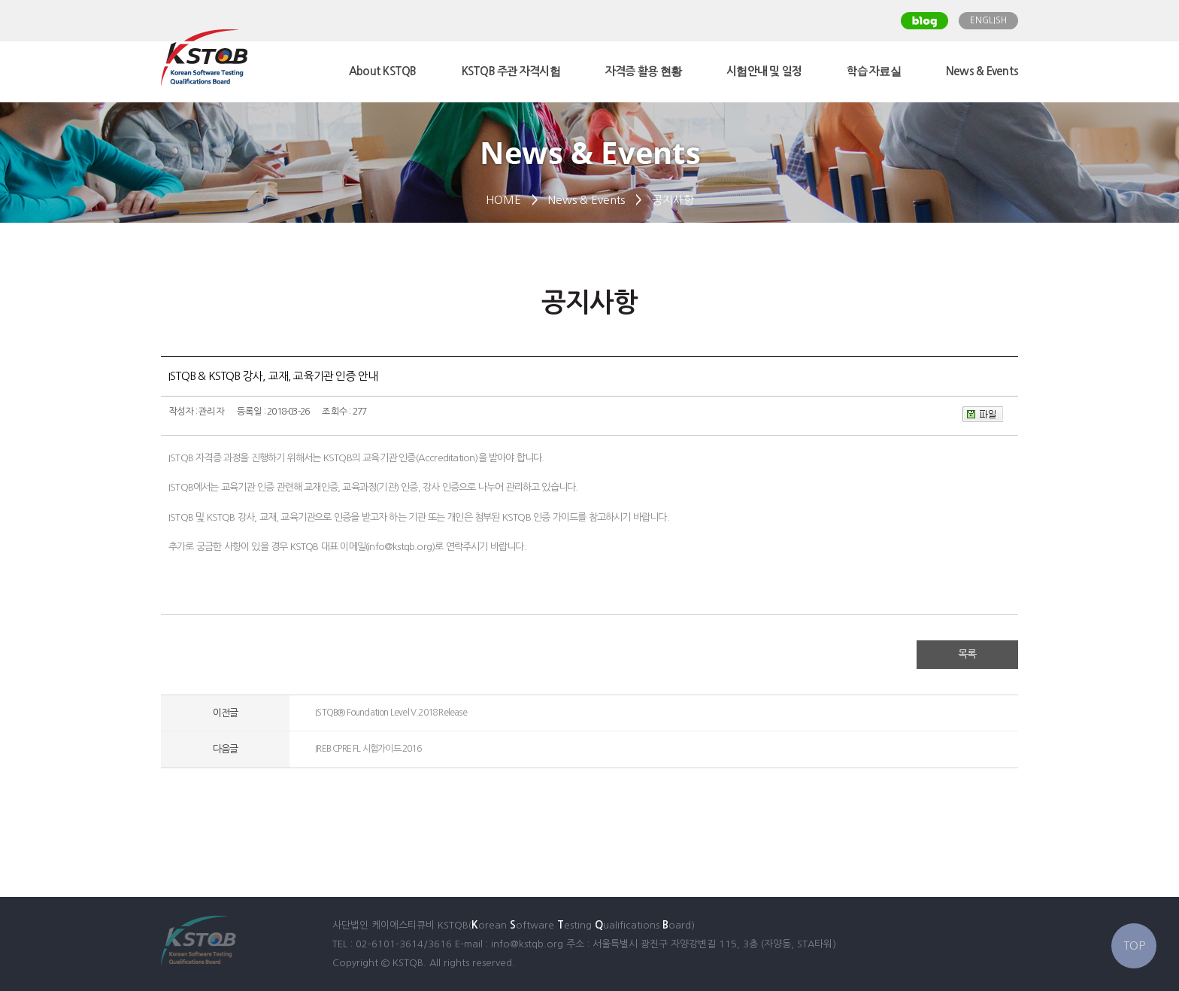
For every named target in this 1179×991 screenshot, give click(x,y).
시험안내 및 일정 (764, 71)
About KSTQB (383, 71)
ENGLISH (988, 20)
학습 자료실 (874, 71)
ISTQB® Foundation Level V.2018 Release (391, 712)
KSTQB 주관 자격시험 (511, 71)
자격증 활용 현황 (643, 71)
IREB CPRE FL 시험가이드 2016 (368, 748)
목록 (967, 654)
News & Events (982, 71)
